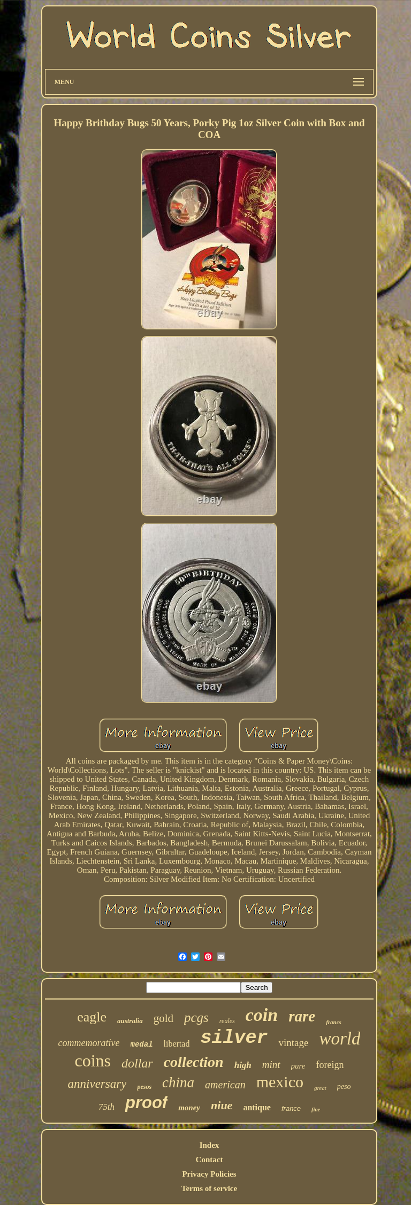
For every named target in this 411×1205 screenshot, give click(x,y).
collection (194, 1062)
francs (333, 1022)
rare (301, 1016)
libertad (177, 1043)
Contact (209, 1159)
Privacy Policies (209, 1174)
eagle (91, 1017)
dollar (137, 1063)
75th (106, 1107)
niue (221, 1105)
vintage (293, 1042)
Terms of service (209, 1188)
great (320, 1088)
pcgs (196, 1017)
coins (92, 1060)
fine (315, 1109)
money (189, 1107)
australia (130, 1021)
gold (163, 1018)
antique (257, 1107)
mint (271, 1064)
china (178, 1082)
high (243, 1065)
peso (344, 1086)
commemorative (89, 1043)
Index (209, 1145)
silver (234, 1038)
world (339, 1038)
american (225, 1084)
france (291, 1108)
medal (142, 1044)
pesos (144, 1086)
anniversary (97, 1083)
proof (146, 1102)
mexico (279, 1081)
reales (227, 1021)
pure (298, 1066)
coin (262, 1015)
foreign (330, 1064)
